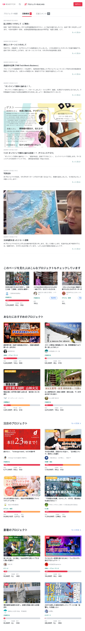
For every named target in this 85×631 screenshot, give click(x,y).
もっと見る (75, 423)
